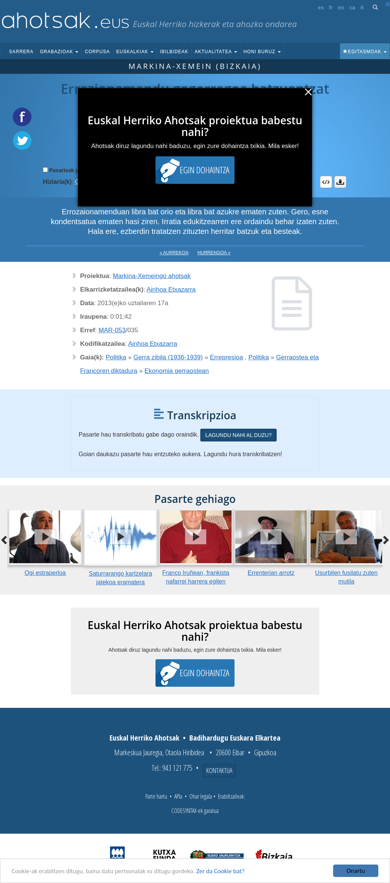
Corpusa (97, 51)
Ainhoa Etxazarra (170, 289)
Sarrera (21, 51)
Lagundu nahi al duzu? (238, 435)
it (362, 8)
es (321, 8)
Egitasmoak (365, 51)
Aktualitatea (216, 51)
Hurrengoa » (214, 252)
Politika (116, 357)
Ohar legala (200, 796)
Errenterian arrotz (271, 573)
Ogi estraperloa (45, 573)
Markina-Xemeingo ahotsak (152, 276)
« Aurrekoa (174, 252)
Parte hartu (156, 796)
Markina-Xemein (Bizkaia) (194, 66)
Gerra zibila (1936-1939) (168, 357)
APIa (178, 796)
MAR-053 (112, 330)
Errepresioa (226, 357)
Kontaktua (219, 770)
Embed (326, 182)
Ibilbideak (174, 51)
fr (331, 8)
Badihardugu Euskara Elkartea (234, 738)
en (341, 8)
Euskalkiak (135, 51)
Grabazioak (59, 51)
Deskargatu (340, 182)
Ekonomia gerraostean (177, 370)
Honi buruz (262, 51)
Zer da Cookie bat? (221, 871)
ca (352, 8)
